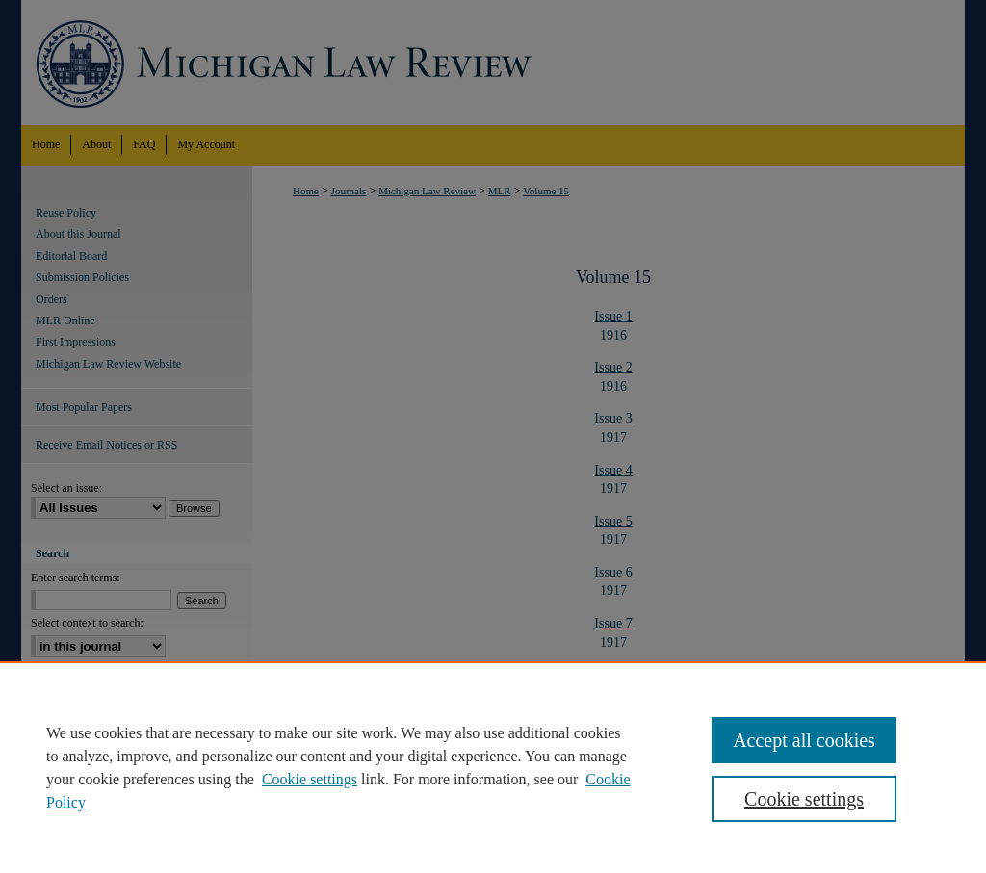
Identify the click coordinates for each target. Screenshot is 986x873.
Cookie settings (309, 779)
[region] (493, 767)
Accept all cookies (804, 740)
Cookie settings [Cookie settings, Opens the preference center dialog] (804, 798)
